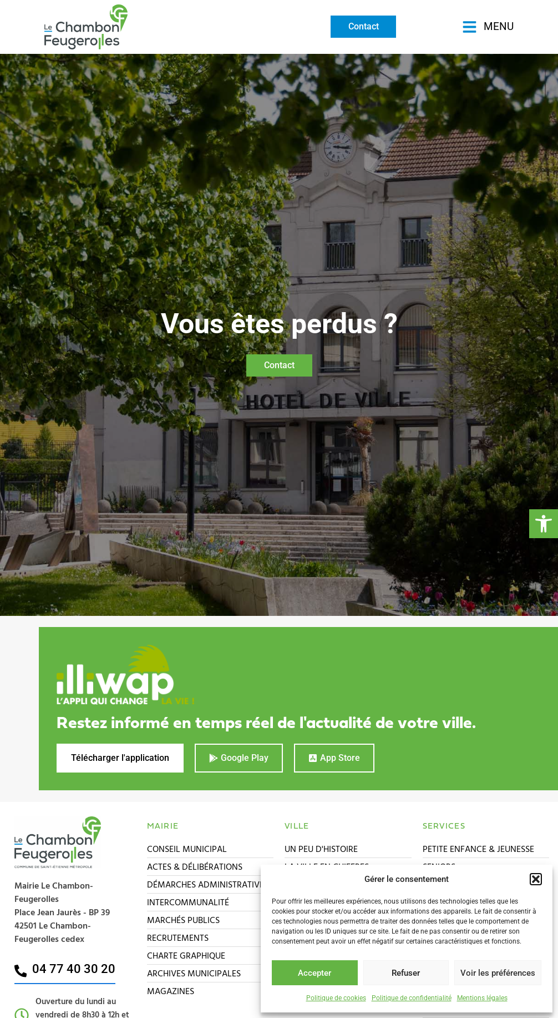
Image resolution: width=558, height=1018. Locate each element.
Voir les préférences (497, 973)
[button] (543, 523)
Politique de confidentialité (412, 998)
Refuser (406, 973)
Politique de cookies (336, 998)
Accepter (314, 973)
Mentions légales (482, 998)
